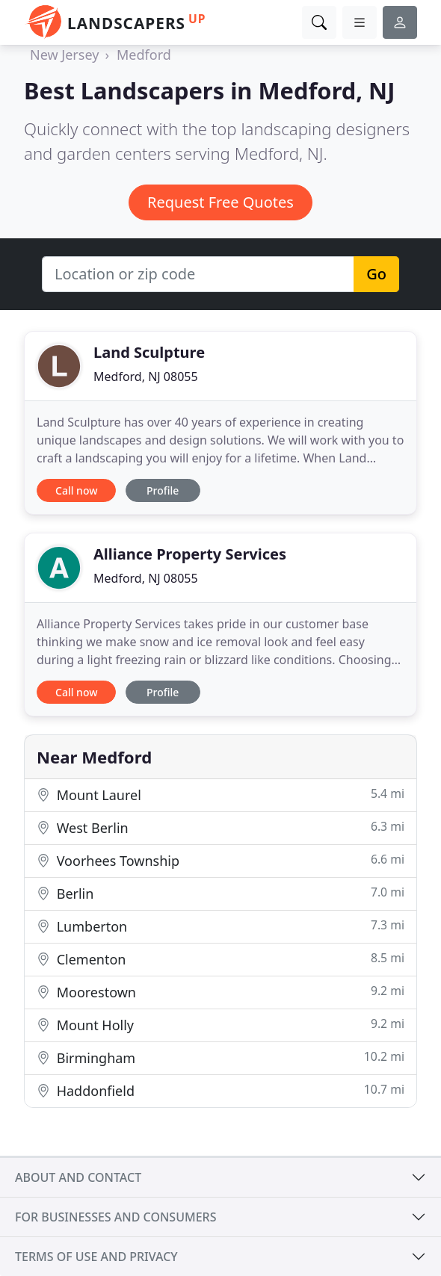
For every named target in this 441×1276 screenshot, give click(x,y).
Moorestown (220, 991)
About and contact (78, 1177)
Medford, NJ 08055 (145, 376)
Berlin (220, 893)
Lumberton (220, 926)
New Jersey (64, 55)
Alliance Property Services (189, 554)
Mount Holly (220, 1024)
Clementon (220, 959)
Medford (144, 55)
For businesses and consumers (115, 1217)
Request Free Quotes (220, 202)
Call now (76, 490)
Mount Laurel (220, 794)
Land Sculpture (149, 352)
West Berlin (220, 827)
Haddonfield (220, 1090)
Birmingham (220, 1057)
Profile (163, 490)
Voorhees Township (220, 860)
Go (376, 274)
